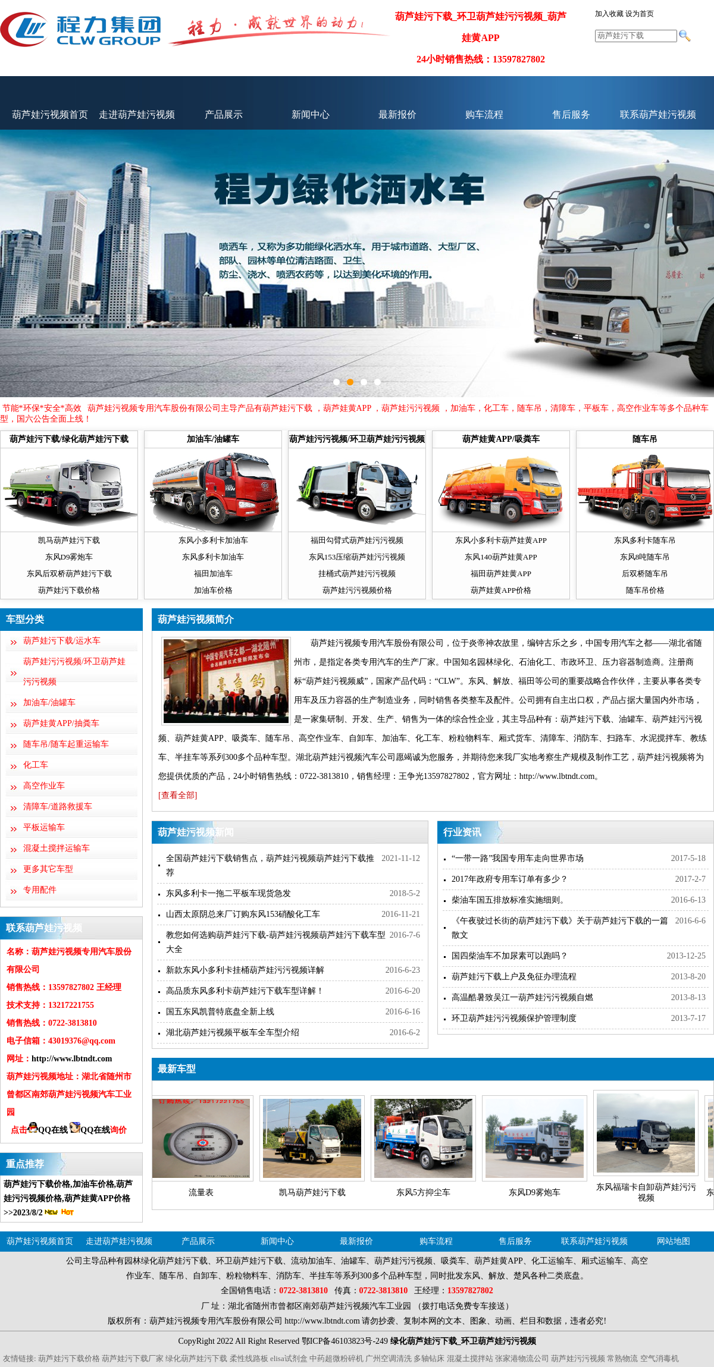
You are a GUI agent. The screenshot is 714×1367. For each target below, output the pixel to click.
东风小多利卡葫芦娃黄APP (501, 540)
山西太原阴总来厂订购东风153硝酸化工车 (243, 914)
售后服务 (571, 114)
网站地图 (673, 1241)
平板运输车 (44, 827)
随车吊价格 (645, 590)
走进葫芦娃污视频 (137, 114)
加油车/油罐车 (213, 439)
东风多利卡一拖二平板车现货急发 (228, 893)
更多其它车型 (48, 869)
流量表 (201, 1192)
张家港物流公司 (522, 1358)
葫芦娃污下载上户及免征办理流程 (514, 976)
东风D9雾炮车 (69, 556)
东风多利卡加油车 (213, 556)
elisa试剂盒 (289, 1358)
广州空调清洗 (388, 1358)
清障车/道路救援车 (57, 806)
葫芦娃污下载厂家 (133, 1358)
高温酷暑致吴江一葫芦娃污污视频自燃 (522, 997)
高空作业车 (44, 785)
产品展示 (224, 114)
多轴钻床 (429, 1358)
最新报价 (397, 114)
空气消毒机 (659, 1358)
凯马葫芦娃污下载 (69, 540)
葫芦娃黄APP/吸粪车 (500, 439)
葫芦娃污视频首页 (50, 114)
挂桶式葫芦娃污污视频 (357, 573)
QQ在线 (47, 1130)
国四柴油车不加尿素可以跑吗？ (510, 955)
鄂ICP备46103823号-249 (345, 1341)
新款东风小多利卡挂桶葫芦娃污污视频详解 (245, 970)
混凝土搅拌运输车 (56, 848)
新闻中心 (311, 114)
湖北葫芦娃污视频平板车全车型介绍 (232, 1032)
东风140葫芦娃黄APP (501, 556)
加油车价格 (213, 590)
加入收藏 (609, 14)
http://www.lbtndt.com (72, 1058)
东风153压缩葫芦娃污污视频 (357, 556)
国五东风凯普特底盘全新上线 (220, 1011)
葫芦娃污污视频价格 (357, 590)
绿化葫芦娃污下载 (196, 1358)
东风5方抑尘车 (423, 1192)
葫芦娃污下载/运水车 (62, 640)
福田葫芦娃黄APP (501, 573)
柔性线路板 (249, 1358)
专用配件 (40, 889)
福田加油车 (213, 573)
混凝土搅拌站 (470, 1358)
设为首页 (639, 14)
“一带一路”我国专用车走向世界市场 (518, 858)
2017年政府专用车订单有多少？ (510, 879)
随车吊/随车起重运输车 (66, 744)
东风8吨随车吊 (645, 556)
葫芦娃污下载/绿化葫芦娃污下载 (69, 439)
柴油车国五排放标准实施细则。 (510, 899)
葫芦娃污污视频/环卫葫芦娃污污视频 (357, 439)
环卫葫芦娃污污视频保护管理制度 (514, 1018)
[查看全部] (177, 795)
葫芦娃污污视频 (578, 1358)
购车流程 (484, 114)
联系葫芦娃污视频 (658, 114)
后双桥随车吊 (645, 573)
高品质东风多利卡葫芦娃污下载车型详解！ (245, 990)
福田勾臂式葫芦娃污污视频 (357, 540)
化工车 (35, 765)
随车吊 (644, 439)
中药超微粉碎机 (336, 1358)
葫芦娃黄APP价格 (501, 590)
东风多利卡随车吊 (645, 540)
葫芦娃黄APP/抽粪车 (61, 723)
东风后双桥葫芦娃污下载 (69, 573)
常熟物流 (622, 1358)
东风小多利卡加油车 (213, 540)
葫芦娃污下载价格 (69, 590)
